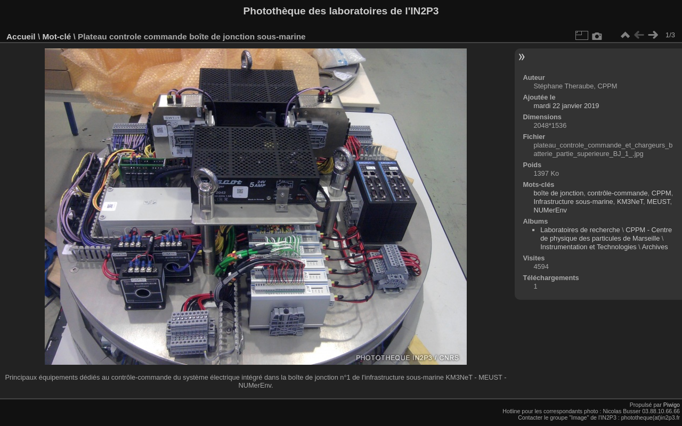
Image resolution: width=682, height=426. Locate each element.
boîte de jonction (558, 193)
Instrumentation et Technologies (588, 247)
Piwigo (671, 405)
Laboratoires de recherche (580, 230)
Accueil (21, 36)
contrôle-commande (617, 193)
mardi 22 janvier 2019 (566, 106)
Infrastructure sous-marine (573, 202)
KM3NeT (630, 202)
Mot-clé (56, 36)
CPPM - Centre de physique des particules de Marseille (606, 234)
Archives (655, 247)
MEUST (658, 202)
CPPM (661, 193)
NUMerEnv (550, 210)
